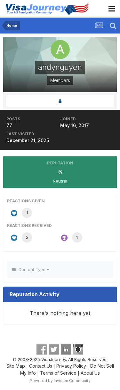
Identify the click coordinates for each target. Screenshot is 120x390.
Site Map (15, 366)
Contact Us (40, 366)
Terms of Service (58, 373)
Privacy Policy (71, 366)
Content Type (30, 269)
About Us (90, 373)
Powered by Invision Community (60, 380)
